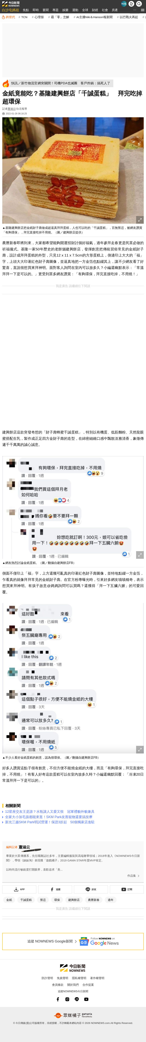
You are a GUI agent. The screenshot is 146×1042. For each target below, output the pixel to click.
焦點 (26, 10)
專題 (55, 10)
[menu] (142, 10)
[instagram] (67, 999)
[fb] (58, 999)
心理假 (39, 17)
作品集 (134, 875)
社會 (105, 10)
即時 (36, 10)
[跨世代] (8, 17)
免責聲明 (62, 978)
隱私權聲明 (79, 978)
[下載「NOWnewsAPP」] (19, 889)
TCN (24, 17)
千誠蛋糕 (26, 899)
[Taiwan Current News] (124, 4)
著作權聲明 (97, 978)
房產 (115, 10)
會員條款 (57, 984)
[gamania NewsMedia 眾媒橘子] (73, 1015)
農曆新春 (93, 899)
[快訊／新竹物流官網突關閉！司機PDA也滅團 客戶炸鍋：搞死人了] (62, 83)
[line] (77, 999)
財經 (95, 10)
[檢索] (139, 4)
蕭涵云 (12, 108)
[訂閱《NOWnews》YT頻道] (127, 889)
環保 (57, 899)
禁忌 (43, 899)
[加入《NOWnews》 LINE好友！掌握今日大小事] (91, 889)
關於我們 (73, 984)
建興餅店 (74, 899)
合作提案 (88, 984)
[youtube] (86, 999)
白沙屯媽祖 (10, 10)
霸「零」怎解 (60, 17)
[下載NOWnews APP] (131, 4)
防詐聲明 (47, 978)
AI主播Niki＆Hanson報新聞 (94, 17)
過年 (110, 899)
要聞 (46, 10)
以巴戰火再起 (129, 17)
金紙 (9, 899)
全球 (85, 10)
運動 (75, 10)
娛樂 (65, 10)
